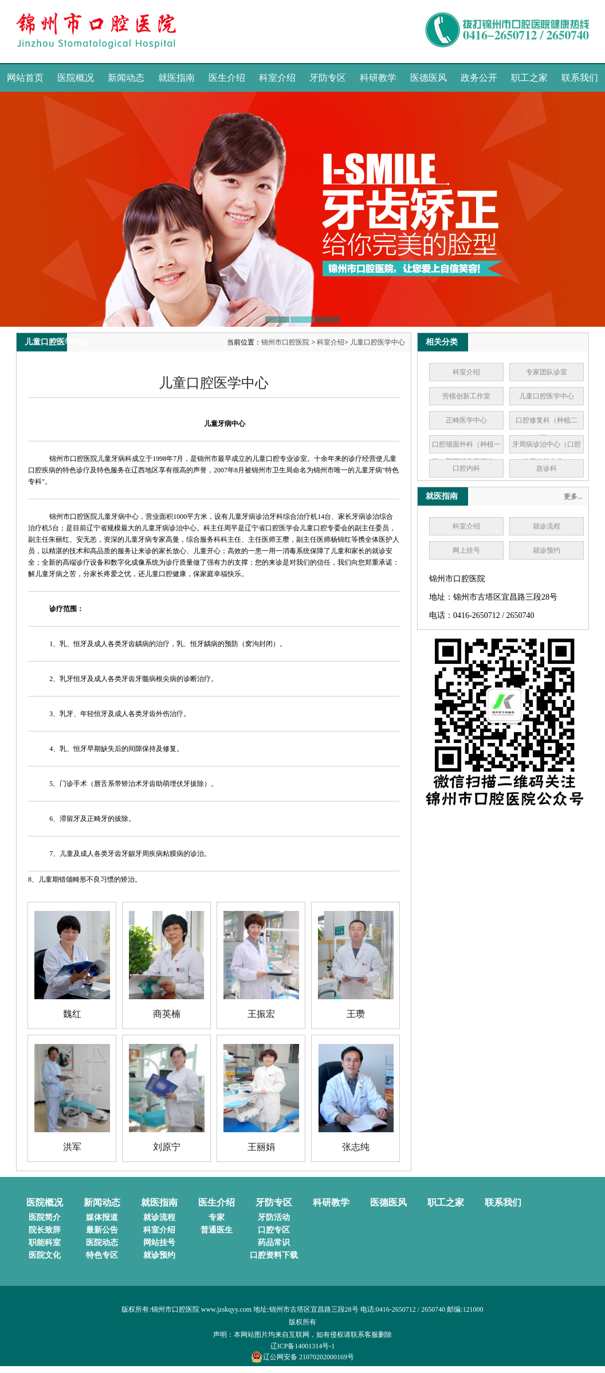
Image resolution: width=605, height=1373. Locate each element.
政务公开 (479, 78)
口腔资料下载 (274, 1255)
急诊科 (546, 468)
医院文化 (45, 1255)
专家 (217, 1217)
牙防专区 (327, 78)
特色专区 (102, 1255)
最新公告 (102, 1230)
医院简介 (45, 1217)
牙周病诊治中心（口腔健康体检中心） (546, 453)
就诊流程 (546, 526)
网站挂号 (159, 1242)
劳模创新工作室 (466, 396)
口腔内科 (466, 468)
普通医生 (217, 1230)
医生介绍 (227, 78)
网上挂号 (466, 550)
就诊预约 (546, 550)
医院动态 (102, 1242)
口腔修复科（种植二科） (547, 428)
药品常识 (274, 1242)
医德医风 (428, 78)
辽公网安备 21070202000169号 (302, 1357)
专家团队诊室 (546, 372)
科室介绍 (277, 78)
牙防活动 (274, 1217)
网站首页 (25, 78)
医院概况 (75, 78)
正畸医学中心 (466, 420)
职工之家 (529, 78)
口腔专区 (274, 1230)
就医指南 (176, 78)
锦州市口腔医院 (285, 342)
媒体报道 (102, 1217)
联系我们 (579, 78)
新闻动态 (126, 78)
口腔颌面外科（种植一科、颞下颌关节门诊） (466, 453)
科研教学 (378, 78)
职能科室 (45, 1242)
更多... (573, 496)
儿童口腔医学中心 (377, 342)
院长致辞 (45, 1230)
